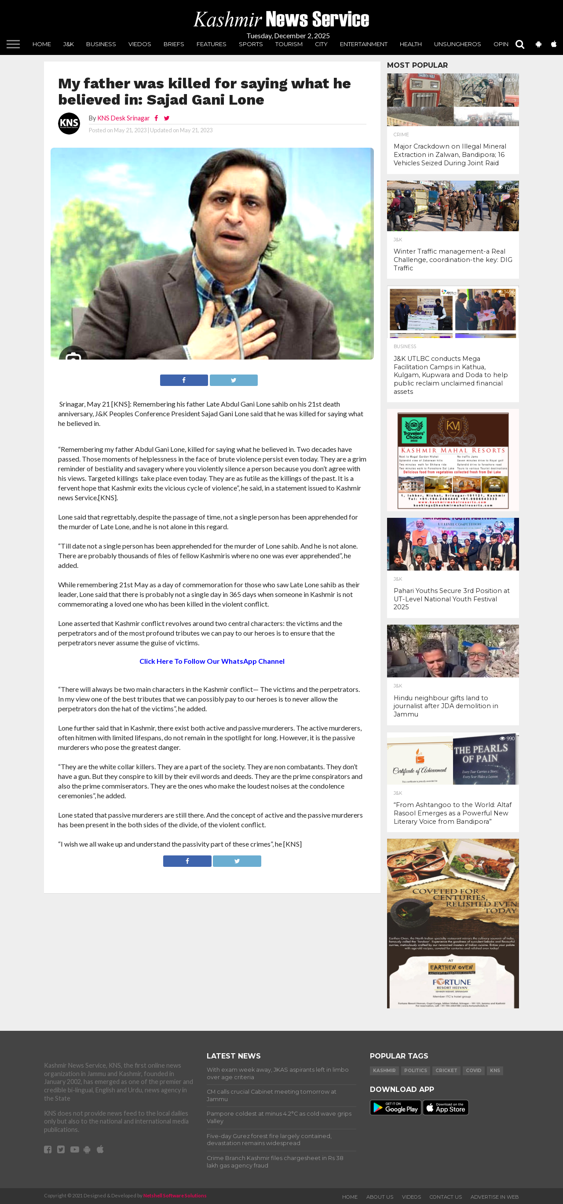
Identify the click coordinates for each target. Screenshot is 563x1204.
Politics (415, 1070)
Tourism (289, 43)
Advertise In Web (495, 1197)
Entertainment (364, 43)
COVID (474, 1070)
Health (411, 43)
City (321, 43)
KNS (495, 1070)
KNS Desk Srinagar (123, 118)
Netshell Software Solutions (175, 1195)
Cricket (446, 1070)
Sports (251, 43)
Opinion (506, 43)
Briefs (174, 43)
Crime (401, 135)
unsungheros (457, 43)
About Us (379, 1197)
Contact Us (446, 1197)
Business (101, 43)
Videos (411, 1197)
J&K (68, 43)
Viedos (139, 43)
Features (212, 43)
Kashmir (384, 1070)
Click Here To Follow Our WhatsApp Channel (212, 661)
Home (42, 43)
